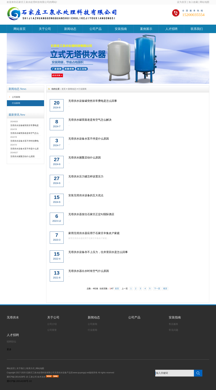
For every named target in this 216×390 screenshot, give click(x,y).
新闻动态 (70, 29)
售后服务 (173, 324)
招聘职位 (11, 341)
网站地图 (204, 2)
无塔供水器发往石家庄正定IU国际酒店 (91, 214)
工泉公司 (33, 377)
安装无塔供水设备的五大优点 (85, 195)
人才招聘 (171, 29)
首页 (64, 89)
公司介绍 (52, 324)
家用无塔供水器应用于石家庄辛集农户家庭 (94, 233)
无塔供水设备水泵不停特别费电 (24, 141)
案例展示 (146, 29)
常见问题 (173, 330)
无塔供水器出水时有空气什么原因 (88, 271)
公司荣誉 (52, 330)
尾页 (165, 288)
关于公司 (45, 29)
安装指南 (121, 29)
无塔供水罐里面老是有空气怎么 (24, 133)
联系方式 (30, 368)
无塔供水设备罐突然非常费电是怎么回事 (92, 100)
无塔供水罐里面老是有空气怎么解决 (90, 119)
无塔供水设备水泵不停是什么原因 (88, 138)
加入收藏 (193, 2)
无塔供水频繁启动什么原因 (22, 156)
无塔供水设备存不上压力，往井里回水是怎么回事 (98, 252)
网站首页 (20, 29)
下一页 (157, 288)
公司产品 (95, 29)
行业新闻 (16, 103)
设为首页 (181, 2)
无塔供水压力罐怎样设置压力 (85, 176)
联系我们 (197, 29)
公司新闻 (16, 97)
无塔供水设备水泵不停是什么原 (24, 148)
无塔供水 (13, 317)
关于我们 (21, 368)
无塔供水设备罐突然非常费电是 (24, 125)
